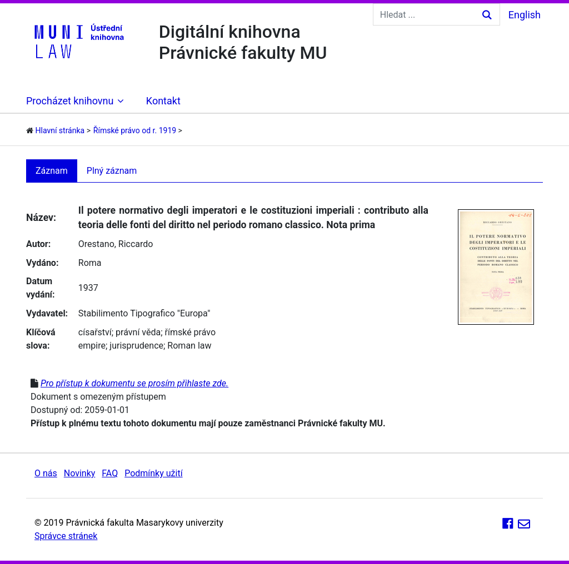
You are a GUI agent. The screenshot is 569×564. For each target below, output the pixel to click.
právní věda (138, 332)
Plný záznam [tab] (112, 170)
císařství (95, 332)
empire (92, 345)
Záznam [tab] (52, 170)
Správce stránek (65, 536)
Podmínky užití (153, 473)
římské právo (190, 332)
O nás (45, 473)
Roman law (189, 345)
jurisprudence (136, 345)
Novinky (80, 473)
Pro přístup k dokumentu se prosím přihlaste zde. (134, 383)
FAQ (110, 473)
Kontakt (163, 101)
